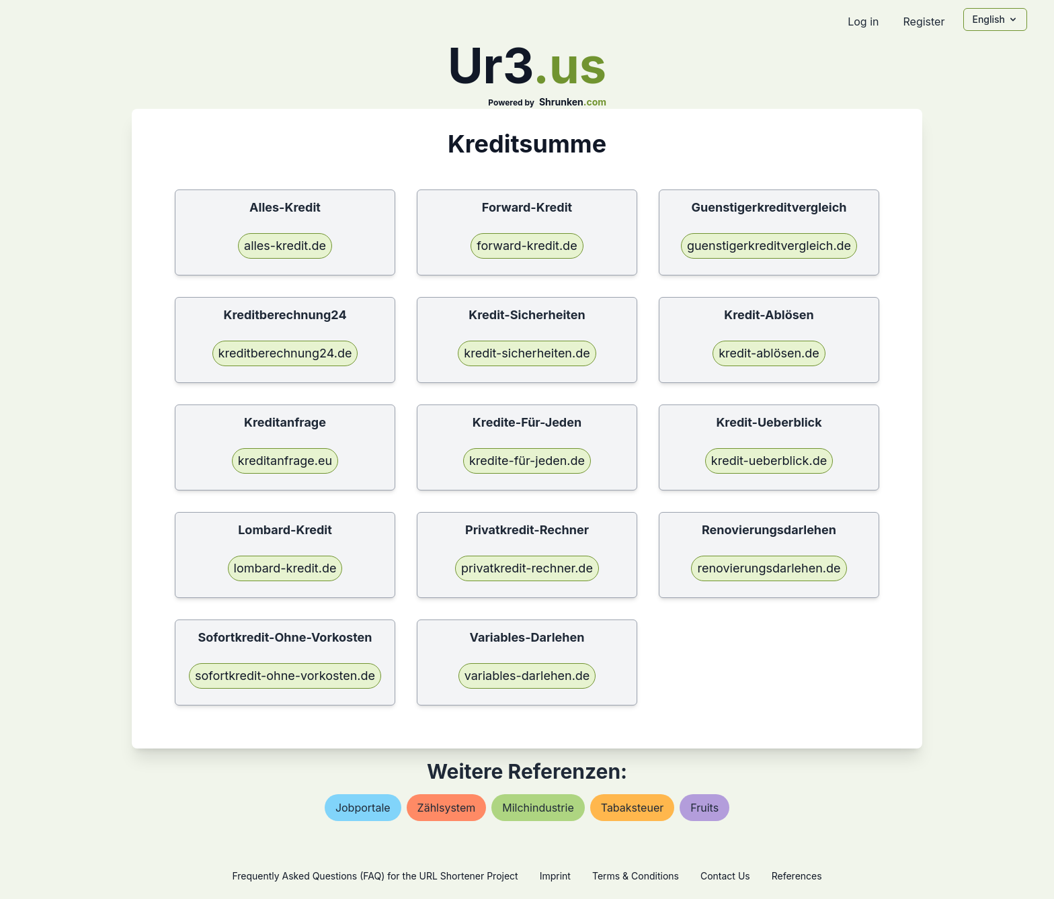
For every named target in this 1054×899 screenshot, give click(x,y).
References (797, 876)
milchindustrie (537, 807)
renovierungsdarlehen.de (768, 568)
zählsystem (446, 807)
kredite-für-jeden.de (527, 461)
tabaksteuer (632, 807)
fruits (704, 807)
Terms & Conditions (635, 876)
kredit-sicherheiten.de (527, 353)
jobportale (363, 807)
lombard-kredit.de (285, 568)
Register (923, 21)
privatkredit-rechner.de (527, 568)
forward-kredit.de (527, 246)
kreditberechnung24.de (285, 353)
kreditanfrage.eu (285, 461)
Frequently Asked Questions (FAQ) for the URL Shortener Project (375, 876)
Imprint (555, 876)
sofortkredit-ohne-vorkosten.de (285, 676)
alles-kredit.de (285, 246)
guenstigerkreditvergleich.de (769, 246)
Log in (863, 21)
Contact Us (725, 876)
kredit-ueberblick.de (769, 461)
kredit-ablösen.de (769, 353)
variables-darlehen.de (527, 676)
